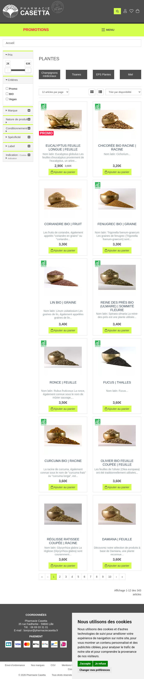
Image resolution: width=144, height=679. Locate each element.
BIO (10, 93)
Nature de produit (17, 119)
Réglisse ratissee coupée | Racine (63, 541)
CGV (53, 665)
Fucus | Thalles (117, 382)
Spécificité (14, 137)
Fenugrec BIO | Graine (117, 224)
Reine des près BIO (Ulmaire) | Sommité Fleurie (117, 306)
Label (11, 146)
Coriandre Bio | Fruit (63, 224)
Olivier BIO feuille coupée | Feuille (117, 462)
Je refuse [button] (100, 663)
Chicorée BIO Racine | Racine (117, 147)
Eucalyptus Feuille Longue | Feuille (63, 147)
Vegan (11, 99)
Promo (11, 88)
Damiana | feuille (117, 539)
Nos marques (37, 665)
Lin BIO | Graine (63, 302)
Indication (16, 156)
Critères (13, 79)
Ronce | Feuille (63, 382)
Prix (10, 54)
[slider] (8, 70)
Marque (12, 110)
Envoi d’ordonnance (15, 665)
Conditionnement (16, 128)
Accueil (10, 42)
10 (109, 576)
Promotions (36, 30)
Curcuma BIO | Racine (63, 461)
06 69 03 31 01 (39, 627)
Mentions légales (70, 665)
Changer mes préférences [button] (95, 669)
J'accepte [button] (85, 663)
